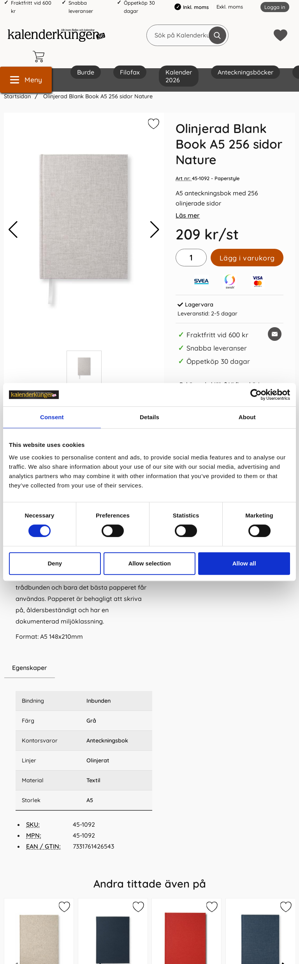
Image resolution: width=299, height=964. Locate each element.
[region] (84, 668)
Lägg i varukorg (247, 257)
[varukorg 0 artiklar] (40, 56)
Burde (85, 72)
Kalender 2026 (178, 76)
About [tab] (247, 417)
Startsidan (17, 96)
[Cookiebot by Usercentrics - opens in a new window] (256, 394)
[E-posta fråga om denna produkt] (274, 334)
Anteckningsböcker (245, 72)
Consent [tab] (52, 417)
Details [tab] (149, 417)
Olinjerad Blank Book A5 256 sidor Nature (97, 96)
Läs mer (188, 215)
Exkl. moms (229, 7)
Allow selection (149, 563)
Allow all (244, 563)
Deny (54, 563)
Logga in (274, 7)
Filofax (130, 72)
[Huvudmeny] (26, 80)
